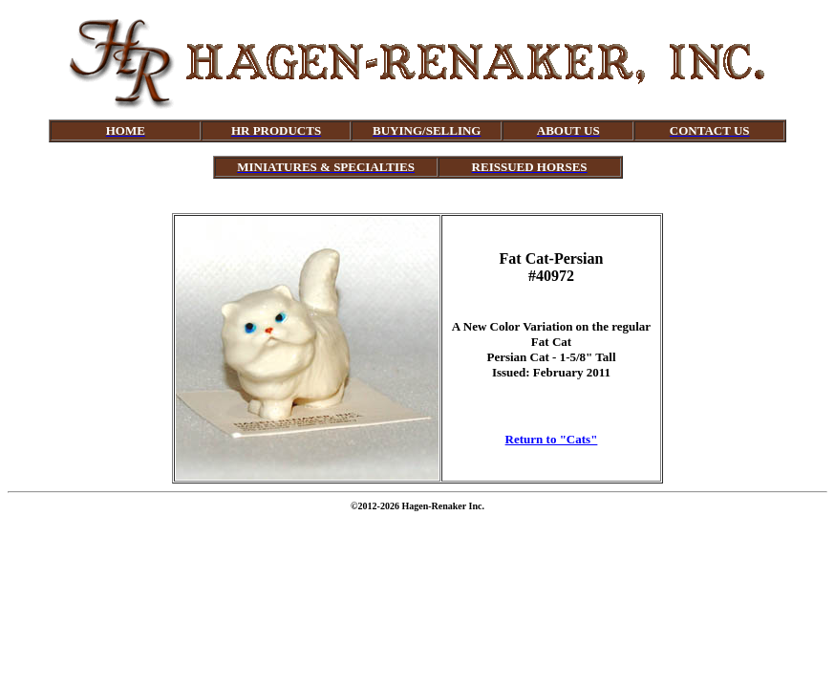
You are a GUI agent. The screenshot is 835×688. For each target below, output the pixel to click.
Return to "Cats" (551, 439)
